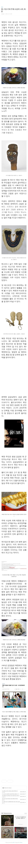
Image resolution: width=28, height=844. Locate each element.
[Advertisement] (14, 376)
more (25, 813)
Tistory (21, 842)
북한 (2, 7)
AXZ (13, 842)
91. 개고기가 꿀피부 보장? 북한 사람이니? (10, 794)
